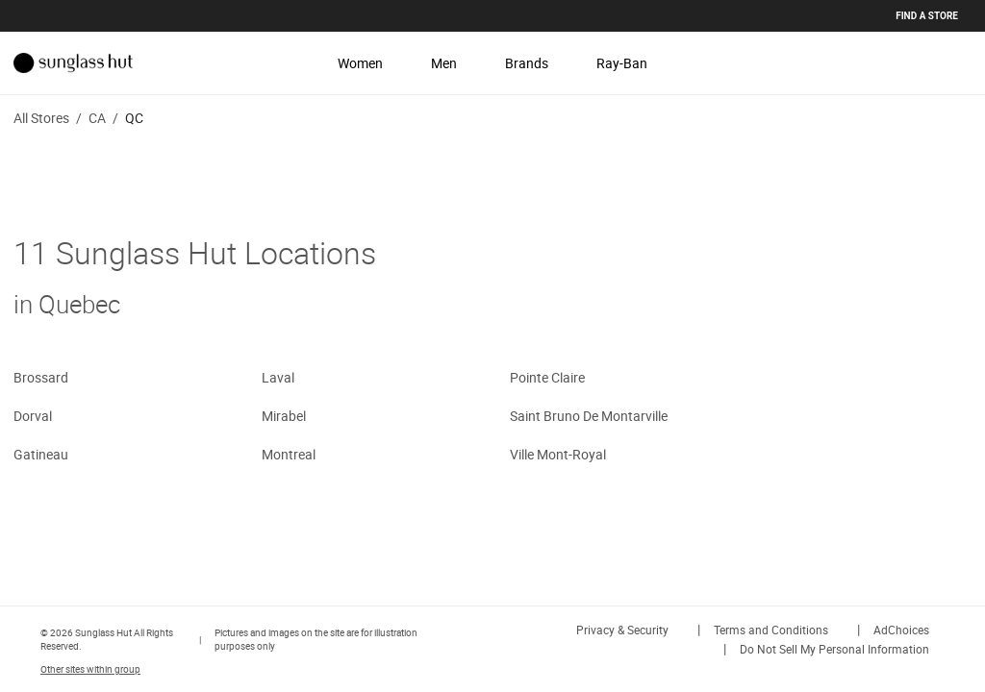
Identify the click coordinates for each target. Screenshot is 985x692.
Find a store (927, 16)
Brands (526, 63)
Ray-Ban (621, 63)
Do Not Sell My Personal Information (834, 648)
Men (444, 63)
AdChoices (901, 629)
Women (360, 63)
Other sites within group (90, 669)
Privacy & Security (622, 629)
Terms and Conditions (771, 629)
